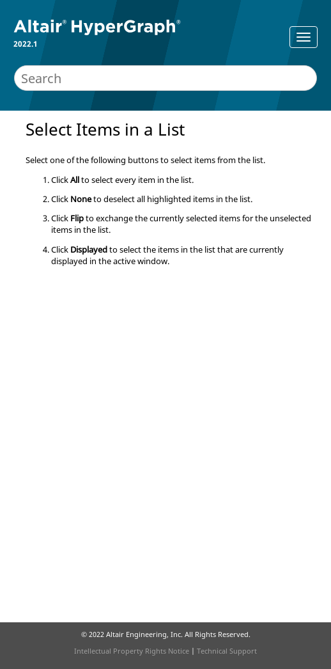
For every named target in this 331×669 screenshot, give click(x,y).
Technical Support (227, 651)
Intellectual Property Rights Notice (131, 651)
